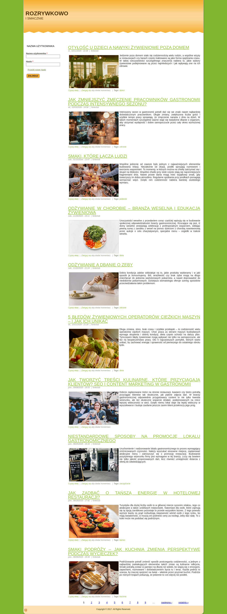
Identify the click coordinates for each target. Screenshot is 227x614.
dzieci (122, 90)
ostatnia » (184, 602)
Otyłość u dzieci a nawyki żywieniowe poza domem (128, 47)
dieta (122, 255)
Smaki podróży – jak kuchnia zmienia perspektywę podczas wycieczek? (134, 551)
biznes (122, 540)
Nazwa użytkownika (36, 53)
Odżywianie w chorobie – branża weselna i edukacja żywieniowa (134, 210)
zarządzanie (125, 483)
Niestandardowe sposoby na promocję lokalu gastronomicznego (134, 438)
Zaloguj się (86, 90)
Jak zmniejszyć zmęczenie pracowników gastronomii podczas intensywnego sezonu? (134, 101)
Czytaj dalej (73, 90)
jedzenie (123, 199)
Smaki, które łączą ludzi (97, 156)
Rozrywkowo (47, 13)
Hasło (29, 61)
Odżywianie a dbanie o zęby (100, 264)
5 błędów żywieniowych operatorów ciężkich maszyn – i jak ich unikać (134, 319)
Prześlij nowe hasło (37, 69)
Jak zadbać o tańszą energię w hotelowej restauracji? (134, 495)
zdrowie (123, 147)
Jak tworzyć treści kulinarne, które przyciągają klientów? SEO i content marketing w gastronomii (134, 382)
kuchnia (123, 596)
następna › (166, 602)
